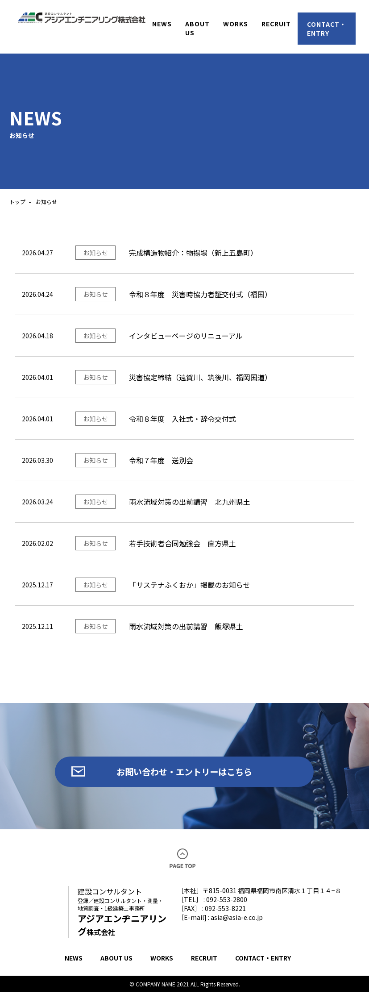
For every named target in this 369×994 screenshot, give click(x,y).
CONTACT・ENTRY (263, 959)
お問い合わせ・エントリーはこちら (184, 772)
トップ (17, 201)
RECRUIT (204, 959)
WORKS (161, 959)
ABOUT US (116, 959)
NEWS (74, 959)
